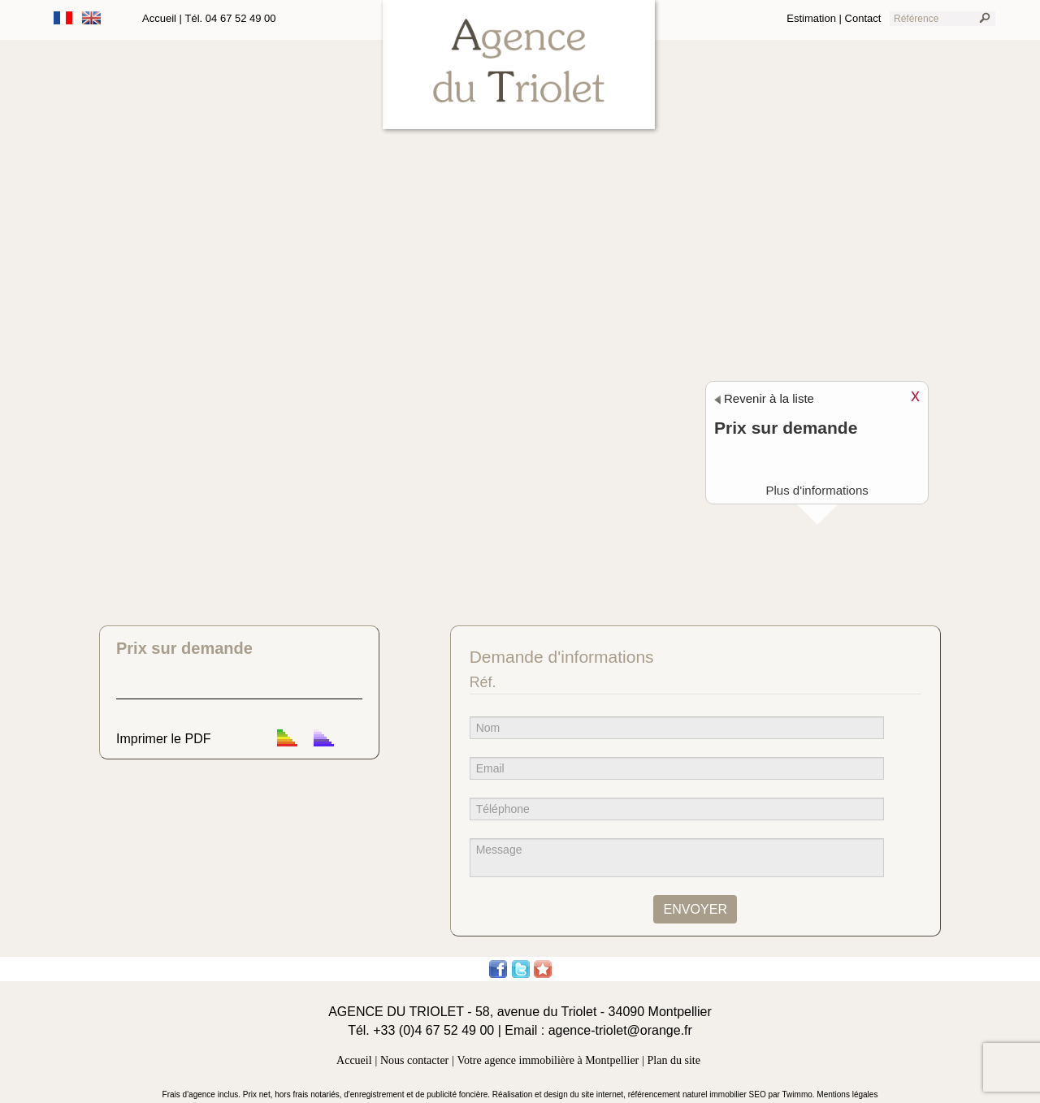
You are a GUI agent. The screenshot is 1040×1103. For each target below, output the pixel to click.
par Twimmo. (793, 1094)
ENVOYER (695, 909)
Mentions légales (847, 1094)
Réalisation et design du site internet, (560, 1094)
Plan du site (674, 1060)
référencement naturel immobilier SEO (698, 1094)
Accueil (159, 18)
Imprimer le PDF (163, 739)
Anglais (91, 18)
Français (63, 18)
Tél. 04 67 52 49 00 (230, 18)
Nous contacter (414, 1060)
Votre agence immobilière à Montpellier (548, 1060)
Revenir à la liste (764, 398)
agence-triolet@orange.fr (620, 1030)
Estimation (811, 18)
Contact (863, 18)
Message (677, 857)
